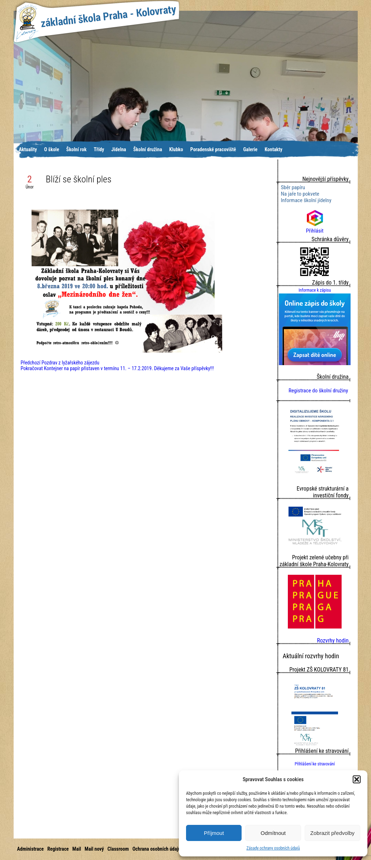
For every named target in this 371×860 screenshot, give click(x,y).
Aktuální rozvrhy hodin (311, 656)
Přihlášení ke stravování (315, 763)
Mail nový (94, 849)
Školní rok (76, 149)
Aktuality (28, 149)
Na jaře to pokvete (300, 194)
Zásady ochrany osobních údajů (273, 848)
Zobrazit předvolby (332, 833)
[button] (356, 779)
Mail (76, 849)
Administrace (30, 849)
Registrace (58, 849)
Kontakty (273, 149)
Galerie (250, 149)
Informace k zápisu (315, 290)
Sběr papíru (293, 187)
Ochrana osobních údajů (156, 849)
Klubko (176, 149)
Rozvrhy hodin (332, 640)
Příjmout (214, 833)
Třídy (99, 149)
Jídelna (118, 149)
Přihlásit (315, 227)
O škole (51, 149)
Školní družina (147, 149)
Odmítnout (273, 833)
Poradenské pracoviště (213, 149)
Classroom (118, 849)
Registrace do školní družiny (318, 390)
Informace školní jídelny (306, 200)
